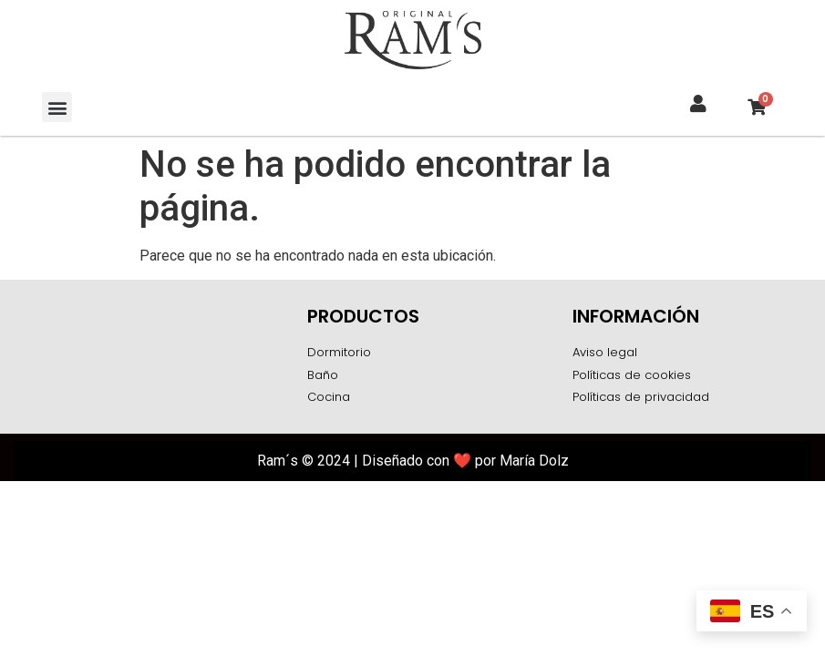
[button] (57, 107)
